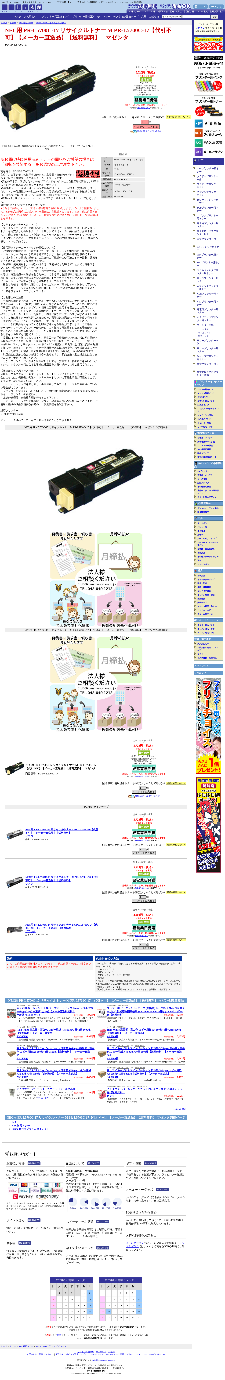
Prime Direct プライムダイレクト (30, 1129)
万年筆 (200, 535)
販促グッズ (202, 602)
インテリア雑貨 (204, 591)
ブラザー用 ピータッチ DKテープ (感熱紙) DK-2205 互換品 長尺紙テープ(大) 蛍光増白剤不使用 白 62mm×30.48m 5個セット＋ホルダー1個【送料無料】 (146, 1011)
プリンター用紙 (205, 325)
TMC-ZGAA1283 (32, 1046)
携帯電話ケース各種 (206, 442)
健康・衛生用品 (202, 639)
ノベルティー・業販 (114, 1354)
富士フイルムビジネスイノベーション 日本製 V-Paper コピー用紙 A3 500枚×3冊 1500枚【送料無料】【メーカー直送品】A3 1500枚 (54, 1073)
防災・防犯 (202, 583)
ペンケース (202, 527)
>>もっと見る (179, 1109)
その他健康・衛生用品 (207, 658)
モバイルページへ (157, 1354)
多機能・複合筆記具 (206, 549)
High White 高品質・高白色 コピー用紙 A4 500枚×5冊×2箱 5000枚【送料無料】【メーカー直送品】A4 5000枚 (144, 1033)
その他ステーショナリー (207, 557)
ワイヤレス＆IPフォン (207, 497)
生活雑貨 (201, 599)
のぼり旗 (154, 16)
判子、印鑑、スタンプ (207, 538)
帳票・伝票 (203, 336)
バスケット (101, 1351)
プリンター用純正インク (86, 16)
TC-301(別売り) (44, 1098)
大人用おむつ (31, 16)
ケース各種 (202, 479)
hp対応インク (203, 405)
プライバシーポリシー (136, 1354)
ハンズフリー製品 (205, 446)
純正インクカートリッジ (207, 620)
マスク (17, 16)
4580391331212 (47, 1086)
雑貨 (200, 570)
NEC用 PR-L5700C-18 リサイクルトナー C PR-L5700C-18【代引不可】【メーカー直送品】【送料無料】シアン (61, 880)
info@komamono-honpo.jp (103, 1360)
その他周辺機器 (204, 449)
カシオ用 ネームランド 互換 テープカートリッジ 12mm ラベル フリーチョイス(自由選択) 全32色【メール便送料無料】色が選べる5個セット (55, 1011)
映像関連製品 (203, 512)
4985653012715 (140, 1046)
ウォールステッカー (206, 614)
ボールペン (202, 523)
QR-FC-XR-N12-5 (33, 1005)
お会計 (111, 1351)
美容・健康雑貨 (204, 587)
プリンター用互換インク (56, 16)
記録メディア (203, 453)
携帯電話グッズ (205, 433)
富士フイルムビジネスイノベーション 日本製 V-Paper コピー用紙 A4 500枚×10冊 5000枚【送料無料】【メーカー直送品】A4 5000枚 (144, 1073)
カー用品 (201, 576)
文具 (143, 16)
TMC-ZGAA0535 (122, 1068)
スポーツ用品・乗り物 (207, 606)
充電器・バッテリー (206, 438)
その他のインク (204, 419)
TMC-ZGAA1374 (32, 1068)
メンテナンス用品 (205, 415)
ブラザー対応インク (206, 389)
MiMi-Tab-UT (31, 1086)
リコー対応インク (205, 427)
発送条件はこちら (143, 108)
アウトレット (201, 666)
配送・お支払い (46, 1354)
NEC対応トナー (21, 1125)
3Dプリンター (203, 471)
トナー (107, 16)
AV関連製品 (204, 503)
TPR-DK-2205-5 (122, 1005)
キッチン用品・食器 (206, 595)
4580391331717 (142, 1086)
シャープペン (203, 564)
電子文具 (201, 531)
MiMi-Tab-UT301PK (124, 1086)
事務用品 (201, 553)
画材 (199, 560)
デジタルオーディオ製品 (207, 508)
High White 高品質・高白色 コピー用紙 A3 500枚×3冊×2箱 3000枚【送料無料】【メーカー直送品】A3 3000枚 (54, 1033)
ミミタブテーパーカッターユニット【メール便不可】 (47, 1089)
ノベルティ (200, 673)
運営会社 (60, 1354)
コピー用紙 (203, 329)
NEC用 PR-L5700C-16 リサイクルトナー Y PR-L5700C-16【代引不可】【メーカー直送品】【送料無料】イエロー (61, 833)
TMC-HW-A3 (31, 1027)
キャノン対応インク (206, 393)
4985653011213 (140, 1068)
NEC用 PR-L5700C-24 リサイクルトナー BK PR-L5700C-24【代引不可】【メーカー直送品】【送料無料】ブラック (61, 928)
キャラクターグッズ (206, 579)
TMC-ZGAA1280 (122, 1046)
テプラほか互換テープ (126, 16)
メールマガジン (135, 1243)
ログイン (200, 27)
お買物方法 (32, 1354)
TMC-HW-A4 (121, 1027)
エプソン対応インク (206, 401)
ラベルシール (204, 333)
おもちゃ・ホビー (205, 610)
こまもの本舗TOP (86, 1351)
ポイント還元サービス (76, 1354)
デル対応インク (204, 397)
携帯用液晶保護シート (207, 457)
